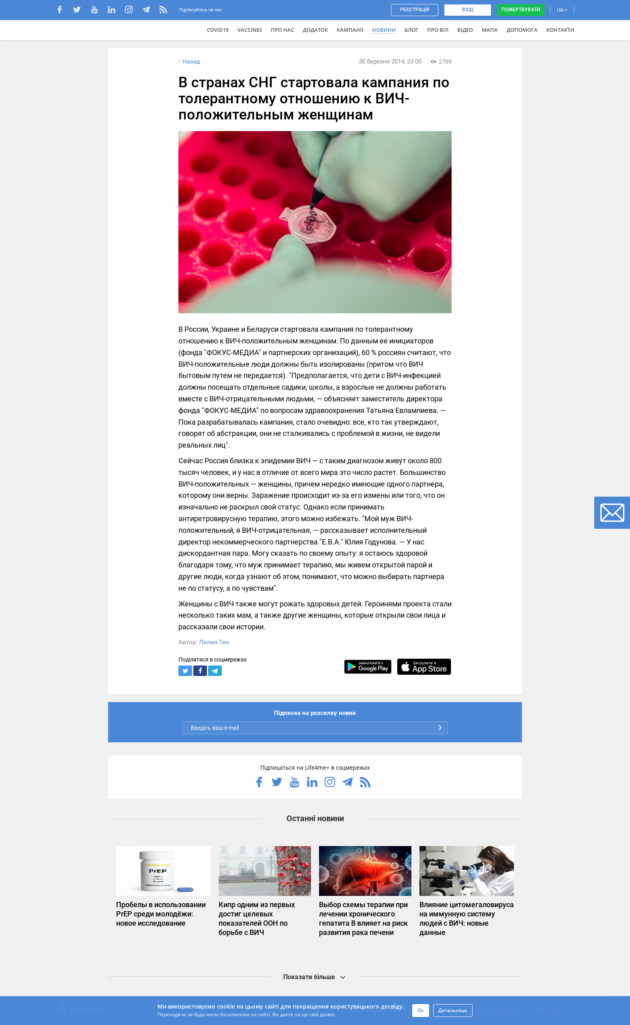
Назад (188, 61)
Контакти (560, 29)
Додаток (315, 29)
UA (562, 10)
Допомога (522, 29)
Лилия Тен (214, 642)
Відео (465, 29)
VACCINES (249, 29)
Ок (420, 1010)
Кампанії (350, 29)
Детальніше (452, 1010)
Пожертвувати (520, 9)
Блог (411, 29)
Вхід (467, 9)
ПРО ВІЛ (437, 29)
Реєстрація (414, 9)
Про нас (282, 29)
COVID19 (218, 29)
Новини (384, 29)
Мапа (490, 29)
